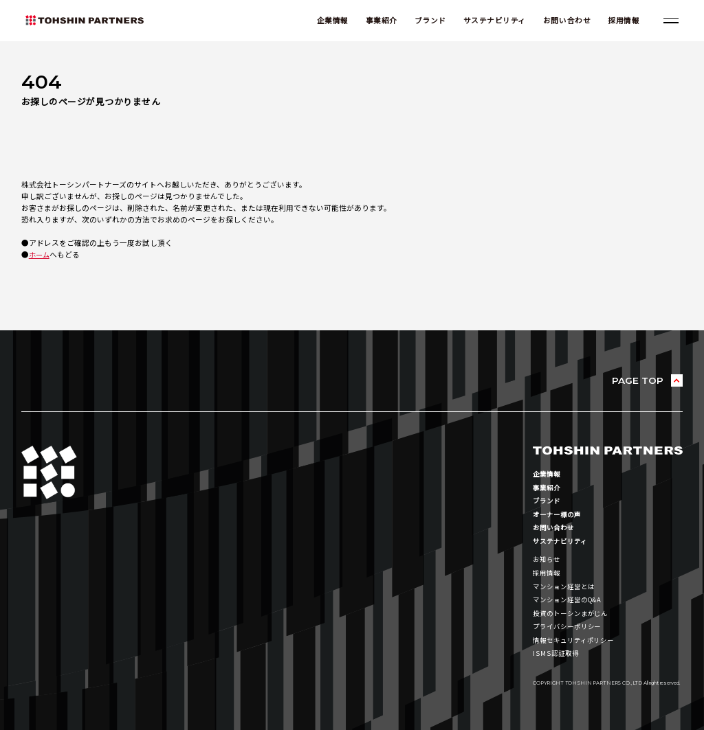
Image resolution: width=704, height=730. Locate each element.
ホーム (40, 255)
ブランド (427, 21)
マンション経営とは (567, 586)
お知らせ (548, 559)
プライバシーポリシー (570, 626)
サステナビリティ (491, 21)
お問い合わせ (563, 21)
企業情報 (329, 21)
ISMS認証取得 (557, 653)
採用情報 (620, 21)
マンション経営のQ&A (571, 600)
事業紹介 (378, 21)
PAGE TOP (637, 381)
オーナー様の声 (559, 515)
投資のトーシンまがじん (574, 613)
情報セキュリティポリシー (578, 640)
